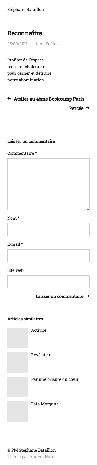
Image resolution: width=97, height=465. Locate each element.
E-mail (15, 244)
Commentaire (22, 153)
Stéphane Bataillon (25, 9)
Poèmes (53, 43)
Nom (13, 218)
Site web (15, 270)
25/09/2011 (17, 43)
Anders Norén (43, 456)
